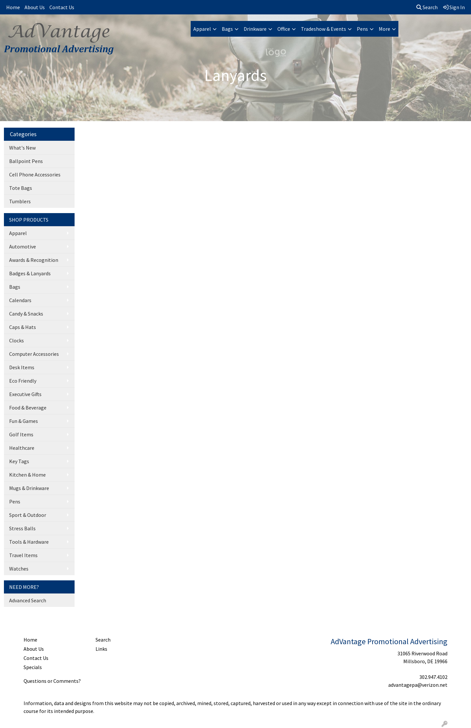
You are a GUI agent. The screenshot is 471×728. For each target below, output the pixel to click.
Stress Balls (22, 528)
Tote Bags (20, 188)
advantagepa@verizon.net (417, 685)
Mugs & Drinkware (29, 488)
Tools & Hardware (29, 541)
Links (101, 649)
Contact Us (61, 7)
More (384, 29)
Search (427, 7)
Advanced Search (27, 600)
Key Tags (19, 461)
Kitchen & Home (27, 474)
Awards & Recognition (33, 260)
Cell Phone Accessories (35, 174)
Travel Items (23, 555)
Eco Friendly (22, 380)
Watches (18, 568)
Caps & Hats (22, 327)
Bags (227, 29)
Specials (33, 667)
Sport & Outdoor (27, 515)
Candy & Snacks (26, 313)
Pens (362, 29)
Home (13, 7)
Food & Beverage (27, 407)
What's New (22, 147)
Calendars (20, 300)
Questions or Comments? (52, 681)
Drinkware (255, 29)
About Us (35, 7)
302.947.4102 (433, 677)
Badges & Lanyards (30, 273)
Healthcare (21, 448)
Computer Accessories (34, 354)
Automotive (22, 246)
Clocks (16, 340)
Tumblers (20, 201)
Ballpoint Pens (26, 161)
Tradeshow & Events (323, 29)
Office (283, 29)
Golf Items (21, 434)
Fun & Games (23, 421)
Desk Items (21, 367)
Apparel (202, 29)
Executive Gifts (25, 394)
